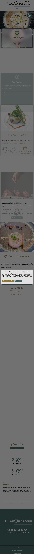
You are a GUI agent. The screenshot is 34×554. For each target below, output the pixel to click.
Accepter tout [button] (18, 280)
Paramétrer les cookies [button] (8, 280)
